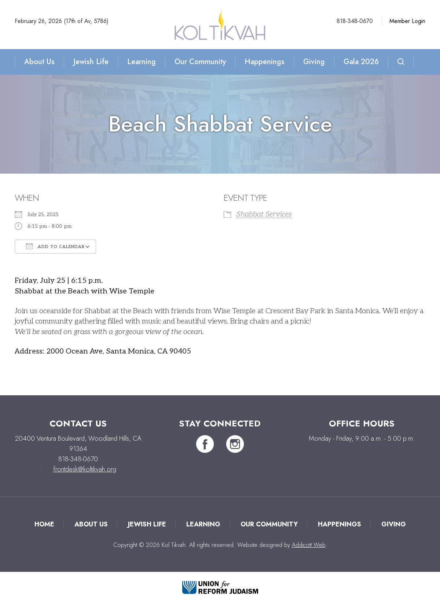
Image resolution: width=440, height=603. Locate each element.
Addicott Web (308, 545)
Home (44, 524)
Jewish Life (91, 61)
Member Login (407, 21)
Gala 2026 (361, 61)
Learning (141, 61)
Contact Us (78, 423)
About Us (39, 61)
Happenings (265, 61)
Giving (314, 61)
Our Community (200, 61)
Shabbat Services (264, 214)
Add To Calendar (55, 246)
